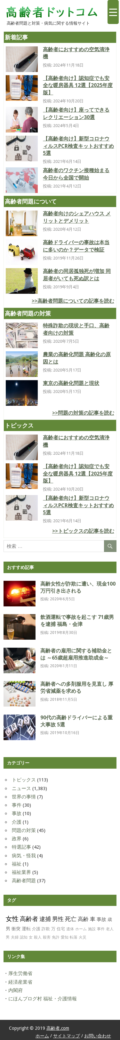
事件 (16, 805)
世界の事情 (24, 797)
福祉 (16, 864)
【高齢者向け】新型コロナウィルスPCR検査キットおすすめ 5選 (78, 146)
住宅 (61, 928)
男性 (58, 919)
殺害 (47, 937)
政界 (16, 839)
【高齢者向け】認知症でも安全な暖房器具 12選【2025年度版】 (78, 85)
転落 (73, 937)
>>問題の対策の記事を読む (83, 413)
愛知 (64, 937)
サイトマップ (66, 1035)
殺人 (38, 937)
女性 (12, 919)
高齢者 (29, 919)
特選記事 (21, 847)
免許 (56, 937)
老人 (110, 929)
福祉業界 (21, 872)
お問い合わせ (97, 1035)
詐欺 (46, 928)
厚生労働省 (20, 973)
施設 (92, 929)
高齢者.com (57, 1028)
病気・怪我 (24, 856)
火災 (82, 937)
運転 (26, 928)
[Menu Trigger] (113, 12)
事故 (16, 813)
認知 (24, 937)
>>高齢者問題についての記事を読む (73, 301)
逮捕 (45, 919)
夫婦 (15, 937)
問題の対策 (24, 830)
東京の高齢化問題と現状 (71, 383)
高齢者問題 (24, 881)
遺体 (70, 929)
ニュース (21, 788)
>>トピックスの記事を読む (83, 531)
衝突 (16, 928)
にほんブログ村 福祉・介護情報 (42, 999)
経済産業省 (20, 982)
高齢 (83, 919)
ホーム (81, 929)
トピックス (24, 780)
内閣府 (15, 990)
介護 (16, 822)
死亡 (70, 919)
